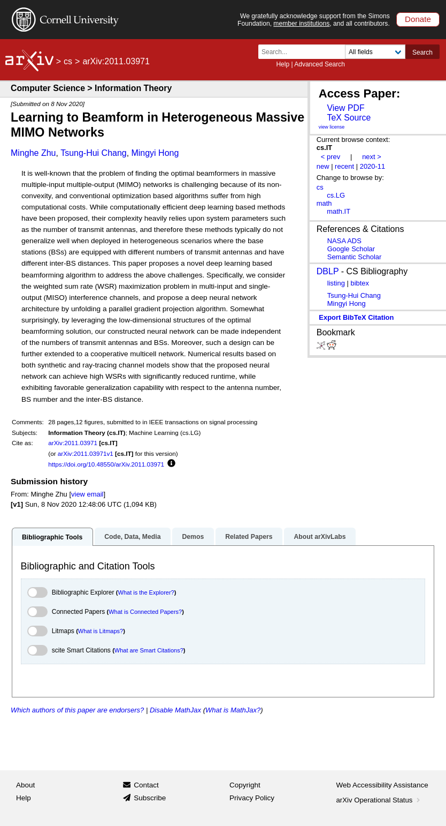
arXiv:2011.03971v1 (85, 453)
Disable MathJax (175, 710)
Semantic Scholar (354, 257)
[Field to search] (375, 51)
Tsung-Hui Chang (93, 152)
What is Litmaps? (100, 631)
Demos (193, 536)
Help (282, 64)
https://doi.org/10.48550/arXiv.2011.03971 (106, 464)
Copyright (244, 785)
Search (422, 52)
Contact (146, 785)
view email (87, 494)
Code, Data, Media (132, 536)
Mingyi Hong (155, 152)
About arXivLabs (319, 536)
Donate (418, 19)
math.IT (338, 211)
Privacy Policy (251, 798)
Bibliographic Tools (52, 537)
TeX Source (349, 117)
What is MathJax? (232, 710)
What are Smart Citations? (148, 650)
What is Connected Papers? (145, 612)
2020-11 (373, 166)
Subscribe (150, 798)
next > (371, 157)
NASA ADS (344, 241)
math (324, 203)
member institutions (301, 23)
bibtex (359, 283)
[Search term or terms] (304, 51)
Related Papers (248, 536)
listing (336, 283)
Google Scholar (351, 249)
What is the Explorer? (146, 592)
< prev (330, 157)
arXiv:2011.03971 (72, 442)
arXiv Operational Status (379, 800)
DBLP (328, 271)
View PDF (345, 107)
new (323, 166)
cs (68, 61)
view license (332, 127)
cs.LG (336, 195)
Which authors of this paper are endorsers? (77, 710)
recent (344, 166)
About (25, 785)
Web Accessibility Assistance (382, 785)
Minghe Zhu (33, 152)
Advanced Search (319, 64)
